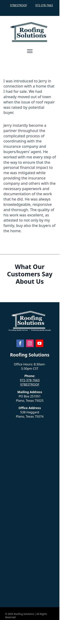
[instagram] (30, 343)
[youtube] (39, 343)
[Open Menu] (30, 51)
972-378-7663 (44, 5)
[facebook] (20, 343)
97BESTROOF (18, 5)
